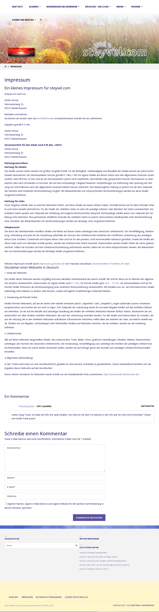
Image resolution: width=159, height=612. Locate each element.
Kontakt (14, 597)
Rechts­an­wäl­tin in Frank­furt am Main (111, 263)
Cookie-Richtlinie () (79, 597)
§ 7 (75, 283)
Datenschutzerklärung (50, 597)
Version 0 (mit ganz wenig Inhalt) (93, 552)
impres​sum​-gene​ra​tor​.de (52, 263)
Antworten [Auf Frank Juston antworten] (147, 406)
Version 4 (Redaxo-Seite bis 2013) (94, 569)
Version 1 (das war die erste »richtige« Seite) (98, 557)
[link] (43, 19)
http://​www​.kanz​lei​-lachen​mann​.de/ (121, 374)
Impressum (28, 597)
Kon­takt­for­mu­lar (45, 118)
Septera (135, 605)
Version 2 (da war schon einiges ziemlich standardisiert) (103, 561)
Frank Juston (26, 406)
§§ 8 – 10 (112, 283)
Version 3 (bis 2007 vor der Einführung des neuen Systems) (104, 565)
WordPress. (148, 605)
